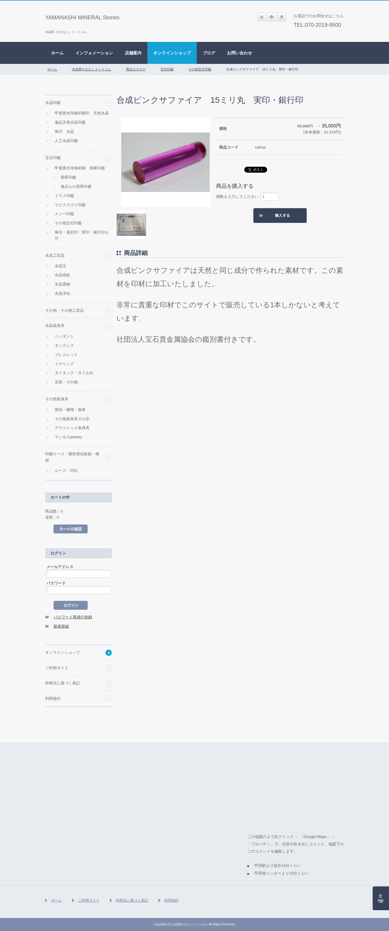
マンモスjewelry (68, 437)
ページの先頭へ (381, 898)
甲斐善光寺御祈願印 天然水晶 (82, 113)
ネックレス (64, 345)
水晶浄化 (62, 293)
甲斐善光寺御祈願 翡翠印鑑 (80, 168)
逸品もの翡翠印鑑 (76, 186)
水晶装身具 (54, 325)
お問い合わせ (239, 53)
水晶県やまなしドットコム (91, 69)
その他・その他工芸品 (64, 310)
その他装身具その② (72, 419)
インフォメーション (94, 53)
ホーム (57, 53)
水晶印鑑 (53, 102)
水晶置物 (62, 284)
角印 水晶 (64, 131)
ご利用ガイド (56, 668)
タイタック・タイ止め (74, 373)
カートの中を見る (70, 528)
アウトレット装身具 (72, 428)
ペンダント (64, 336)
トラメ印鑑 (64, 195)
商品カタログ (136, 69)
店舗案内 (133, 53)
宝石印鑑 (167, 69)
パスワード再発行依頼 (72, 617)
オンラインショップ (172, 53)
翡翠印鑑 (68, 177)
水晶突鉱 (62, 275)
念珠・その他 (66, 382)
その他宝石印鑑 (199, 69)
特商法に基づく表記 (62, 683)
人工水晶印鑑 (66, 140)
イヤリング (64, 364)
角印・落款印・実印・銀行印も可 (82, 235)
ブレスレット (66, 354)
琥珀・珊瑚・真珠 (70, 409)
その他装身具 (56, 399)
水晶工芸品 (54, 255)
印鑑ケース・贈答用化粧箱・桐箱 (72, 457)
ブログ (209, 53)
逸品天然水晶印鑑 (70, 122)
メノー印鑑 (64, 214)
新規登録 (61, 626)
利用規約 (53, 698)
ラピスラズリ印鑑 (70, 205)
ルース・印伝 (66, 470)
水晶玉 (60, 266)
